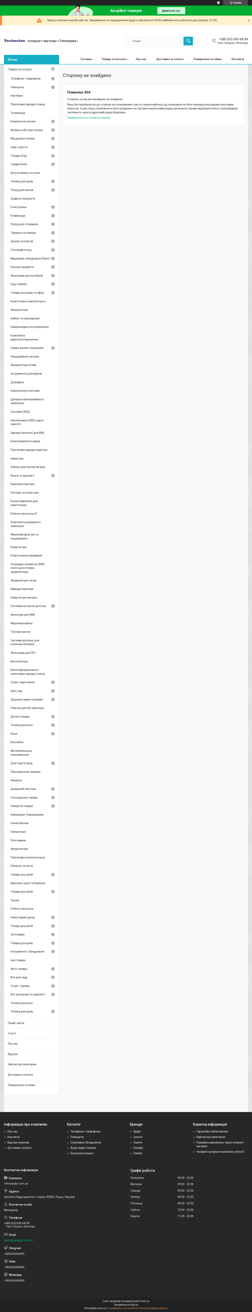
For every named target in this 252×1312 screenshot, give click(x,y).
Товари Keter (19, 164)
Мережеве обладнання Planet (30, 258)
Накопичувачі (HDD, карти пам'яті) (27, 422)
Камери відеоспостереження (30, 326)
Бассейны (17, 742)
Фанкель (16, 780)
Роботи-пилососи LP (24, 513)
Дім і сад (16, 690)
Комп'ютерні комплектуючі (28, 301)
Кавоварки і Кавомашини (27, 814)
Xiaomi (137, 1142)
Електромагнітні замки (25, 441)
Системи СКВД (20, 411)
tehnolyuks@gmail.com (18, 1240)
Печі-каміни (18, 840)
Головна (86, 59)
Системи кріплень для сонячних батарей (25, 642)
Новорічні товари (22, 806)
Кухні (14, 733)
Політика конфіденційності (153, 1308)
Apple (137, 1131)
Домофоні (17, 382)
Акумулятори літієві (23, 365)
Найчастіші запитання (22, 1064)
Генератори (18, 831)
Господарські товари (24, 797)
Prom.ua (144, 1301)
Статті (12, 1033)
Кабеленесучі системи (25, 390)
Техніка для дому (22, 181)
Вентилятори (19, 661)
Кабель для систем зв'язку (28, 467)
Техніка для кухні (22, 725)
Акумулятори (19, 309)
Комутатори (18, 547)
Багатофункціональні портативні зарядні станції (28, 671)
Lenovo (138, 1137)
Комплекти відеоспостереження (24, 337)
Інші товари (18, 960)
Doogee (138, 1147)
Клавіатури (18, 215)
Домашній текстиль (23, 788)
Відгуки (13, 1054)
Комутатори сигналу (24, 597)
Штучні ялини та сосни (25, 172)
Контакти (238, 59)
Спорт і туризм (20, 985)
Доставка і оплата (19, 1147)
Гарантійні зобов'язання (212, 1131)
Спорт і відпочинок (23, 682)
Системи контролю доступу (28, 606)
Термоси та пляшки (23, 232)
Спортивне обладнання (85, 1142)
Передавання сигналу (25, 356)
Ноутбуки (17, 95)
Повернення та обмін (207, 59)
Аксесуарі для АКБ (23, 614)
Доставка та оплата (169, 59)
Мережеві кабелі (21, 623)
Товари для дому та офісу (27, 292)
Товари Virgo (19, 155)
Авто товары (19, 968)
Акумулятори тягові (23, 580)
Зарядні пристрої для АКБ (27, 432)
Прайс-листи (16, 1023)
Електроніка (18, 207)
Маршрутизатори (22, 588)
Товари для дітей (22, 874)
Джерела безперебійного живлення (27, 401)
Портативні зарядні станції (28, 104)
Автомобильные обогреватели (21, 752)
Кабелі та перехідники (25, 318)
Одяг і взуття (19, 147)
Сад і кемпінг (19, 284)
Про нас (141, 59)
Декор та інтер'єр (22, 241)
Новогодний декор (23, 917)
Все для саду (19, 977)
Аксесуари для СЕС (23, 652)
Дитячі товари (20, 716)
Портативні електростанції (28, 857)
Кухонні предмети (22, 267)
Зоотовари (18, 934)
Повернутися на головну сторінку (88, 117)
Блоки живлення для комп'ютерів (24, 503)
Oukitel (137, 1153)
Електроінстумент (82, 1153)
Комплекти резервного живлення (26, 524)
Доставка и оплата (20, 1074)
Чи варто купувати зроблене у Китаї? (220, 1151)
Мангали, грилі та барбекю (28, 883)
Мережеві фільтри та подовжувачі (24, 536)
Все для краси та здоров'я (28, 994)
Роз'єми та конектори (25, 492)
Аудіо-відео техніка (83, 1147)
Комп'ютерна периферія (26, 555)
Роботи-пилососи (22, 908)
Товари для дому (22, 943)
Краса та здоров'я (22, 475)
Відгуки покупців (18, 1142)
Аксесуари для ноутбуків (27, 275)
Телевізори (18, 113)
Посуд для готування (24, 224)
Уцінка (15, 900)
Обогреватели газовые (26, 771)
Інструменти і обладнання (27, 951)
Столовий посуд (21, 249)
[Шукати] (188, 41)
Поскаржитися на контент (121, 1308)
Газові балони (20, 823)
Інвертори (17, 458)
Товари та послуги (114, 59)
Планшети (17, 87)
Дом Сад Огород (21, 763)
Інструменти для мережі (26, 373)
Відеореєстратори (22, 484)
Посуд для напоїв (22, 190)
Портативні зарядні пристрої (29, 449)
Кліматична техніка (23, 121)
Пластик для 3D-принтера (27, 708)
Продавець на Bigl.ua (126, 1304)
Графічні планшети (23, 198)
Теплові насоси (20, 631)
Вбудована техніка (23, 138)
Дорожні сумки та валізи (27, 699)
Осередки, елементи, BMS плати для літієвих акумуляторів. (27, 568)
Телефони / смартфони (26, 78)
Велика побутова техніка (27, 130)
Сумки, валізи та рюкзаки (27, 347)
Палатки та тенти (22, 865)
